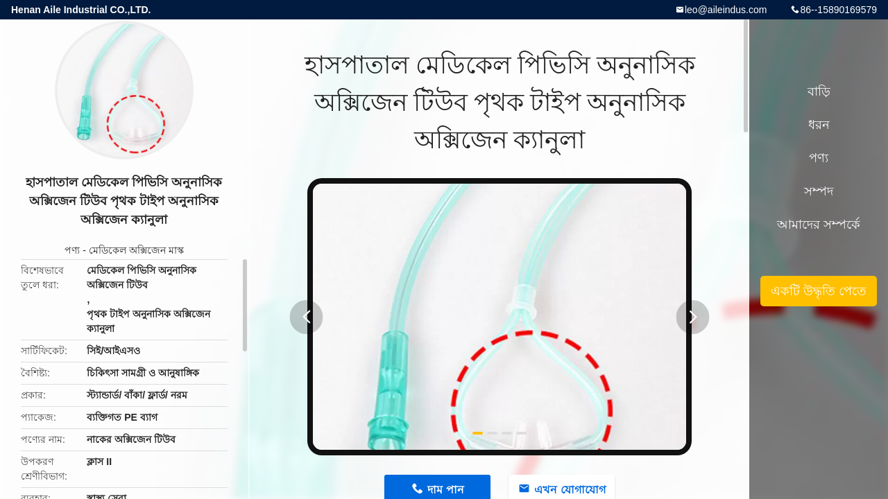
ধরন (819, 125)
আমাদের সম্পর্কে (818, 224)
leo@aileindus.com (726, 9)
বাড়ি (819, 91)
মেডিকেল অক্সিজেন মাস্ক (136, 250)
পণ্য (72, 250)
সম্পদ (818, 191)
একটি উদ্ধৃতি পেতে (818, 291)
